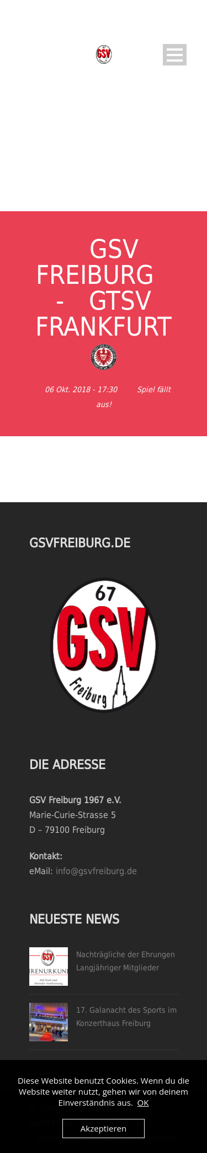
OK (143, 1102)
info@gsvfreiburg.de (96, 871)
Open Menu (175, 54)
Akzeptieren (103, 1128)
